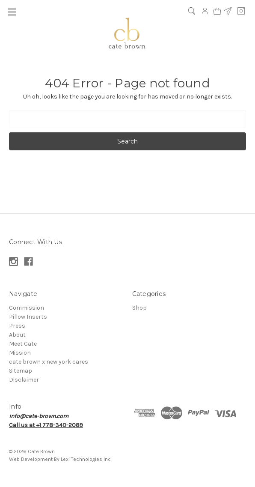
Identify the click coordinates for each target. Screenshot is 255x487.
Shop (139, 307)
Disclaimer (24, 379)
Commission (26, 307)
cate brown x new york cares (48, 361)
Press (17, 325)
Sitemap (20, 370)
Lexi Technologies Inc (86, 459)
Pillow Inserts (28, 316)
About (17, 334)
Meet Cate (23, 343)
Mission (20, 352)
